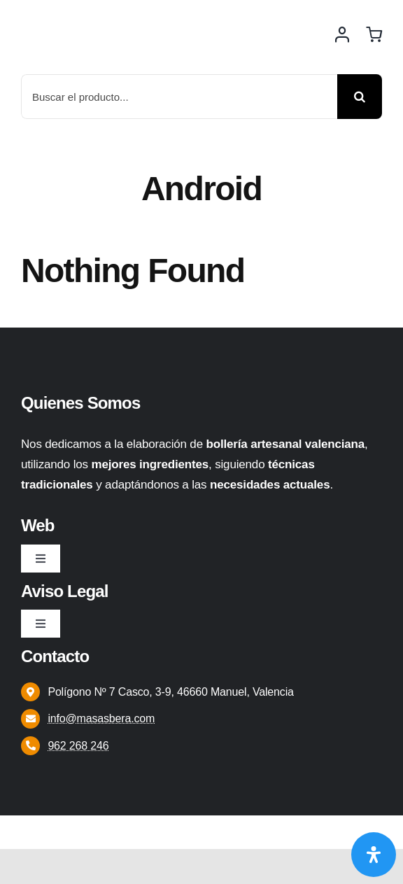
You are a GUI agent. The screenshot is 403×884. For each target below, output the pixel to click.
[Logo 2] (87, 15)
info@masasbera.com (101, 718)
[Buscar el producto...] (179, 96)
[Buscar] (359, 96)
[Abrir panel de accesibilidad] (373, 854)
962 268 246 (78, 746)
